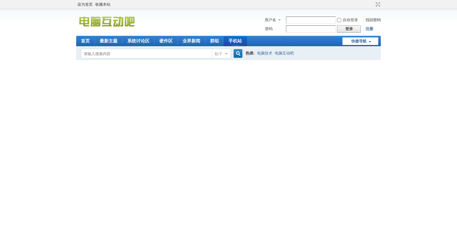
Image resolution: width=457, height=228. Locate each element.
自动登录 (347, 20)
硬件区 (166, 41)
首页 (85, 41)
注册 (369, 29)
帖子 (218, 54)
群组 (214, 41)
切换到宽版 (377, 4)
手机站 (235, 41)
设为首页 (85, 4)
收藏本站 (102, 4)
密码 (269, 29)
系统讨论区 (138, 41)
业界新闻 (191, 41)
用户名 (270, 20)
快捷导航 (359, 41)
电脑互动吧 (284, 53)
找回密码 (373, 20)
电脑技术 (264, 53)
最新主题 (108, 41)
